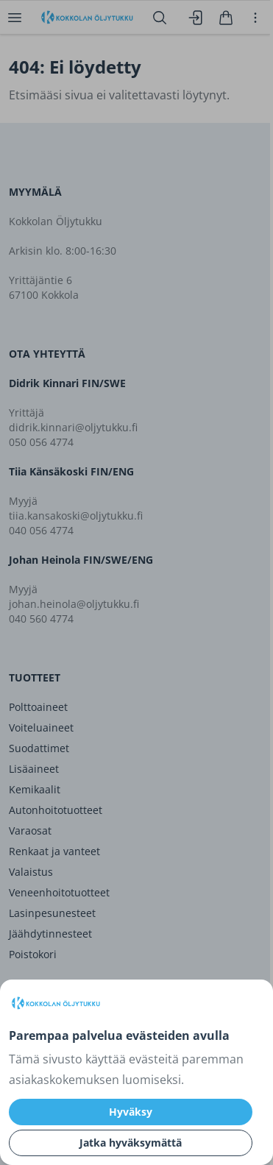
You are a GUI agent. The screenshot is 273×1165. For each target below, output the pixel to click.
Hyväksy (130, 1112)
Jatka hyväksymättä (130, 1143)
